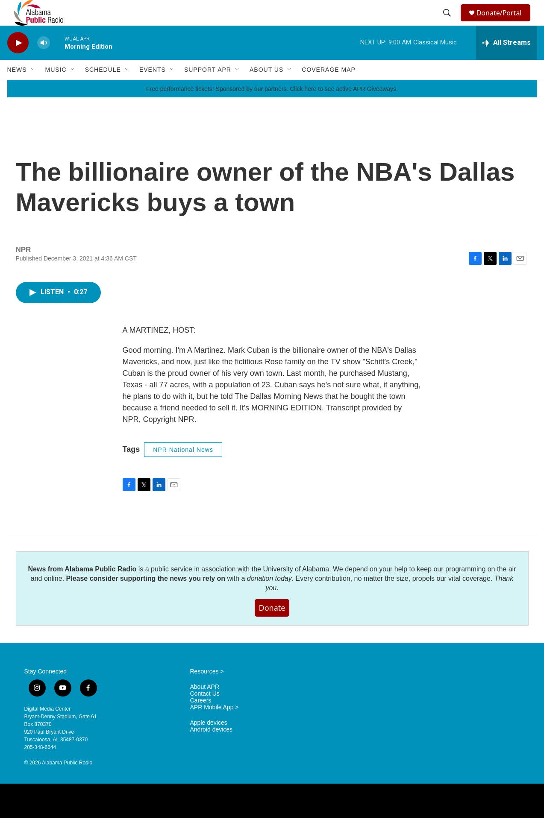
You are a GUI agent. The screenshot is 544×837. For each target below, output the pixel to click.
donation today (269, 597)
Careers (201, 720)
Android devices (211, 749)
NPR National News (183, 468)
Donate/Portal (502, 22)
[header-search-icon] (448, 22)
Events (152, 88)
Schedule (103, 88)
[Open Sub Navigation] (33, 88)
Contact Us (205, 713)
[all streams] (506, 62)
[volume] (43, 62)
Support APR (207, 88)
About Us (266, 88)
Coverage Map (329, 88)
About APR (205, 706)
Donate (272, 627)
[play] (18, 62)
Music (56, 88)
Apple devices (208, 742)
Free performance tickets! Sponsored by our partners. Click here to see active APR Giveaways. (272, 108)
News (17, 88)
